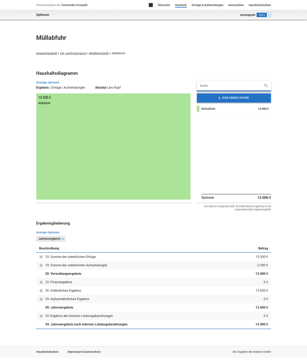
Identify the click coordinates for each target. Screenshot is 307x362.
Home (151, 5)
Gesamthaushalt (46, 53)
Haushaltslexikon (260, 5)
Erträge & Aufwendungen (207, 5)
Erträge (56, 87)
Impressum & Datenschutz (84, 351)
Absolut (100, 87)
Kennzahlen (236, 5)
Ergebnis (42, 87)
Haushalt (181, 5)
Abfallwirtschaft (99, 53)
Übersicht (164, 5)
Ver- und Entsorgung (73, 53)
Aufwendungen (74, 87)
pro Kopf (115, 87)
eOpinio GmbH (262, 351)
